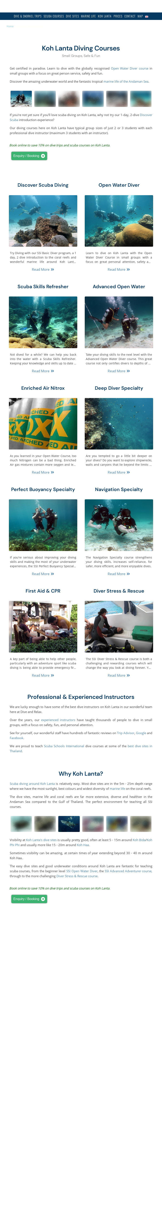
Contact (130, 16)
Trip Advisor (125, 733)
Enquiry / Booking (29, 156)
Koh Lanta (105, 16)
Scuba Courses (54, 16)
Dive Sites (72, 16)
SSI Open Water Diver (81, 871)
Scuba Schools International (64, 746)
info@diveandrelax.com (107, 6)
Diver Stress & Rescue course (77, 876)
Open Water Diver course (129, 68)
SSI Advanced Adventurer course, (128, 871)
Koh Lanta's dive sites (41, 840)
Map (140, 16)
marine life (117, 788)
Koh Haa (83, 845)
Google (141, 733)
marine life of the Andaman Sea (126, 81)
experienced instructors (58, 720)
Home (10, 26)
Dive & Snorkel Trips (28, 16)
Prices (118, 16)
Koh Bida (139, 840)
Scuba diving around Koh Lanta (32, 783)
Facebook (16, 738)
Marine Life (88, 16)
